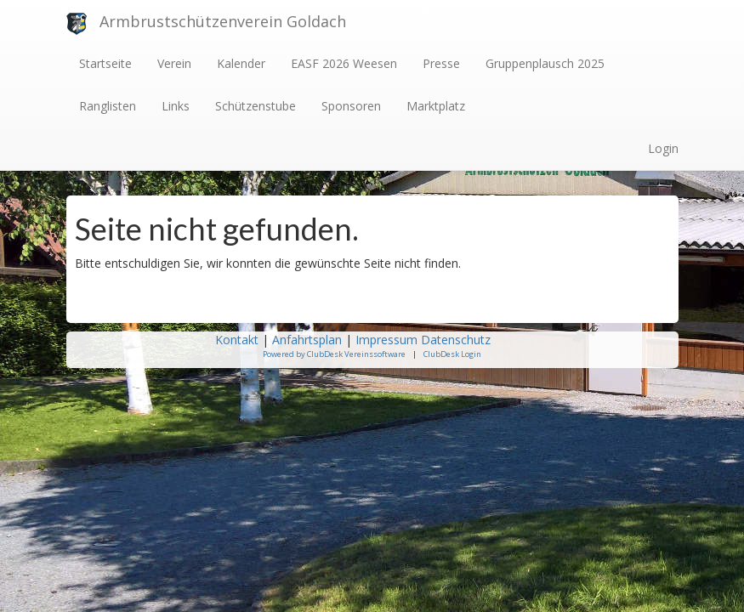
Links (176, 106)
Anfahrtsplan (307, 340)
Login (663, 148)
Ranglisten (107, 106)
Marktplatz (435, 106)
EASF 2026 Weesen (344, 63)
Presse (441, 63)
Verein (174, 63)
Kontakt (236, 340)
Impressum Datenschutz (424, 340)
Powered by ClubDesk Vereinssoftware (334, 354)
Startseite (105, 63)
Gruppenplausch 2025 (545, 63)
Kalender (241, 63)
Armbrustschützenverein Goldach (222, 21)
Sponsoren (351, 106)
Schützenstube (255, 106)
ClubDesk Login (452, 354)
